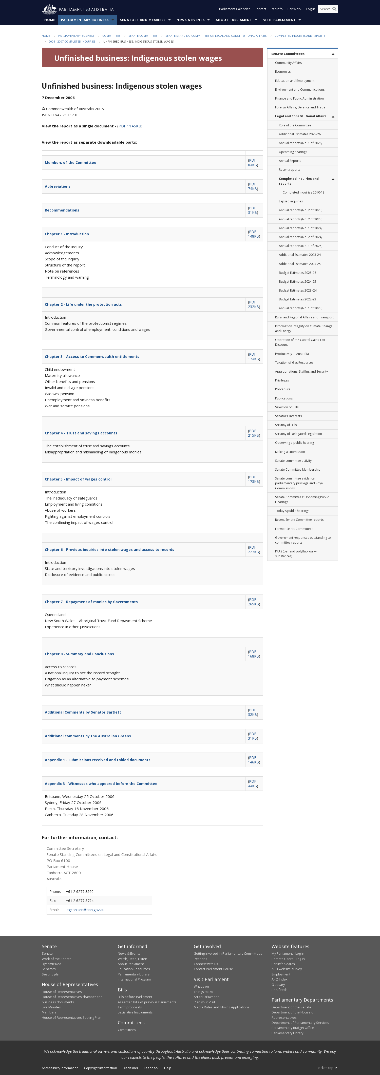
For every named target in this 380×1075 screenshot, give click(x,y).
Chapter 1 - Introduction (67, 234)
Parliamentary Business (85, 20)
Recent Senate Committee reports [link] (299, 520)
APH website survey (287, 969)
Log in (310, 9)
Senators (49, 969)
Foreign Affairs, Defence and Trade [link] (300, 107)
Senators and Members (143, 20)
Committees (111, 36)
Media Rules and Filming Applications (222, 1007)
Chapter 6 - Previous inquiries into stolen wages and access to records (109, 549)
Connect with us (206, 964)
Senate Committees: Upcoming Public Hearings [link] (302, 499)
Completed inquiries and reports (300, 36)
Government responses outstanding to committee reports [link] (303, 540)
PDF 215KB (253, 433)
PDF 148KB (253, 234)
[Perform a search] (334, 9)
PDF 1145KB (130, 126)
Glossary (278, 984)
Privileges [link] (282, 380)
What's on (201, 986)
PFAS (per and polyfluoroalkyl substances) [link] (296, 554)
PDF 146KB (253, 760)
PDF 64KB (252, 162)
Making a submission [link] (290, 452)
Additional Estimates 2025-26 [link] (300, 134)
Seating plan (51, 974)
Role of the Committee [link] (295, 125)
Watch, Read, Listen (132, 958)
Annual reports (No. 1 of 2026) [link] (300, 143)
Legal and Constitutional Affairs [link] (301, 116)
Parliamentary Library (133, 974)
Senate (47, 953)
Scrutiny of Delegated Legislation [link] (298, 434)
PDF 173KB (253, 479)
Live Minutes (51, 1007)
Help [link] (167, 1068)
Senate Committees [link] (288, 54)
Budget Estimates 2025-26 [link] (297, 273)
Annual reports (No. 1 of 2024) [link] (300, 228)
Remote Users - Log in (288, 958)
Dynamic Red (51, 964)
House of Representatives (62, 991)
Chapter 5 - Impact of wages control (78, 479)
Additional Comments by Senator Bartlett (83, 712)
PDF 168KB (253, 654)
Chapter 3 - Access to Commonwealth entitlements (92, 356)
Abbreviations (57, 186)
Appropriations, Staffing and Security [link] (301, 372)
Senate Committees (142, 36)
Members (49, 1012)
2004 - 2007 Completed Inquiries (72, 42)
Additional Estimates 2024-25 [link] (300, 264)
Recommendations (62, 210)
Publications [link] (284, 398)
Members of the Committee (70, 162)
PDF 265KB (253, 602)
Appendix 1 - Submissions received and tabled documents (97, 760)
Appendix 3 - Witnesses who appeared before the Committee (101, 783)
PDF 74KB (252, 186)
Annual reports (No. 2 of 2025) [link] (300, 210)
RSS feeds (280, 990)
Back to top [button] (327, 1068)
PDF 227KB (253, 549)
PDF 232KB (253, 304)
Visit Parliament (279, 20)
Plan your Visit (204, 1002)
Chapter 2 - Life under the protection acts (83, 304)
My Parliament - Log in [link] (288, 953)
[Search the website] (328, 9)
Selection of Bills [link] (286, 407)
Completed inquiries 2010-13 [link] (304, 192)
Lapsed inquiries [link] (291, 201)
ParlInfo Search (283, 964)
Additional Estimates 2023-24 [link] (300, 255)
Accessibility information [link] (60, 1068)
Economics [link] (283, 72)
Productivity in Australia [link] (292, 354)
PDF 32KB (252, 712)
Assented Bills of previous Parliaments (147, 1002)
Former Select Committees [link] (294, 529)
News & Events (191, 20)
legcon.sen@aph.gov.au (85, 909)
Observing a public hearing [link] (294, 443)
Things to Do (203, 991)
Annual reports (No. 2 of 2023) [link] (300, 219)
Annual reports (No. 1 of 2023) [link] (300, 308)
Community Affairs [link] (288, 63)
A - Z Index (280, 979)
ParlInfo (277, 9)
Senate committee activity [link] (293, 461)
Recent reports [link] (289, 170)
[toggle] (333, 53)
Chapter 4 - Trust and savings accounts (81, 433)
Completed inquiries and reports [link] (299, 181)
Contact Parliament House (213, 969)
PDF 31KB (252, 210)
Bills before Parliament (135, 997)
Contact (260, 9)
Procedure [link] (282, 389)
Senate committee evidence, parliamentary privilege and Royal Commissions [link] (299, 483)
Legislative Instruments (135, 1012)
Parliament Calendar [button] (234, 9)
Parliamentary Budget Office (293, 1028)
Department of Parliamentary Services (300, 1023)
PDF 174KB (253, 356)
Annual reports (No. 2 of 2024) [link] (300, 237)
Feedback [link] (151, 1068)
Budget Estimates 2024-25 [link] (297, 282)
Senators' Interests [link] (288, 416)
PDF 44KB (252, 784)
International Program (134, 979)
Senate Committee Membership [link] (297, 470)
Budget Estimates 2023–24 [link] (298, 291)
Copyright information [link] (100, 1068)
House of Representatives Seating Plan (71, 1017)
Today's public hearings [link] (292, 511)
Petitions (200, 958)
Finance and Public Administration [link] (299, 99)
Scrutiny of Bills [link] (286, 425)
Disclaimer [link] (130, 1068)
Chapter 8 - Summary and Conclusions (79, 654)
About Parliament (234, 20)
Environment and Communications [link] (300, 89)
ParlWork (294, 9)
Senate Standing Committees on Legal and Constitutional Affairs (216, 36)
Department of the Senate (291, 1007)
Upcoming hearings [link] (293, 152)
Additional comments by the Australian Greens (88, 736)
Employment (281, 974)
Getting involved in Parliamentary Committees (228, 953)
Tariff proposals (130, 1007)
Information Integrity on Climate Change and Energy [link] (303, 328)
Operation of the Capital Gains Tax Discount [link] (300, 342)
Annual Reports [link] (290, 161)
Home (49, 20)
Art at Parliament (206, 997)
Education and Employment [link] (294, 81)
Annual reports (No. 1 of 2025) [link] (300, 246)
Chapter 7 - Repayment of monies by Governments (91, 602)
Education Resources (134, 969)
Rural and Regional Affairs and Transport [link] (304, 317)
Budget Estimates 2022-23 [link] (297, 299)
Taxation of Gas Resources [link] (294, 362)
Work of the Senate (56, 958)
